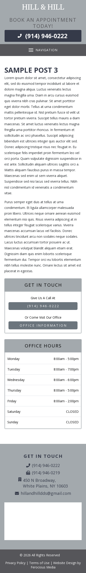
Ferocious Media (43, 567)
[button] (43, 50)
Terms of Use (39, 563)
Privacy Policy (15, 563)
